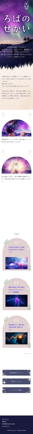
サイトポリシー (6, 426)
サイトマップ (5, 419)
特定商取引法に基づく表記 (8, 423)
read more (26, 353)
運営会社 (4, 421)
